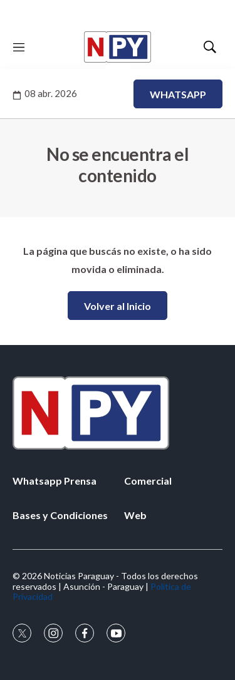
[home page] (117, 47)
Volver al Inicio (117, 306)
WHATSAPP (178, 94)
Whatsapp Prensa (55, 481)
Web (135, 515)
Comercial (148, 481)
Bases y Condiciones (60, 515)
